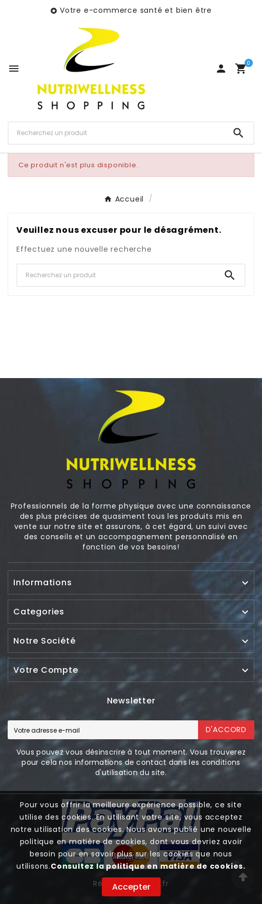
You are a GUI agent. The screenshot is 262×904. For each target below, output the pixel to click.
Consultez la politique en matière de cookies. (148, 866)
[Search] (238, 133)
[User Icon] (221, 68)
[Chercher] (116, 133)
